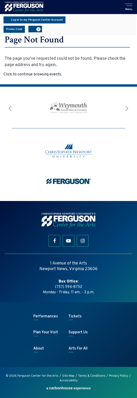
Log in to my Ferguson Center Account (34, 20)
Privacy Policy (118, 376)
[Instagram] (82, 241)
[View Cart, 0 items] (35, 29)
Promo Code (14, 29)
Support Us (78, 332)
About (38, 348)
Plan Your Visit (45, 332)
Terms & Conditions (91, 376)
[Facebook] (54, 241)
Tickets (75, 316)
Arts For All (78, 348)
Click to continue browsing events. (33, 74)
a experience (68, 388)
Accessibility (69, 381)
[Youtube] (68, 241)
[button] (128, 7)
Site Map (68, 376)
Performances (45, 316)
